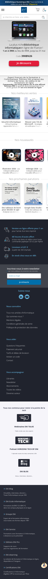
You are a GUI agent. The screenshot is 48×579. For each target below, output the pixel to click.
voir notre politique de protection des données (23, 271)
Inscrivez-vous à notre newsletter (24, 269)
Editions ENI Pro (12, 542)
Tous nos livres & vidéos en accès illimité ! (24, 3)
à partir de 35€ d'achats (28, 248)
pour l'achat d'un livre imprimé (28, 229)
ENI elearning (11, 555)
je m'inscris (24, 282)
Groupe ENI (11, 514)
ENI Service (10, 529)
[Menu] (2, 9)
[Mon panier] (38, 10)
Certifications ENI (13, 567)
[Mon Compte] (44, 10)
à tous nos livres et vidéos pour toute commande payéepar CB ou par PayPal (28, 239)
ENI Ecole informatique (15, 501)
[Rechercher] (43, 17)
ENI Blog (9, 489)
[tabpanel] (24, 46)
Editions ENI (24, 10)
